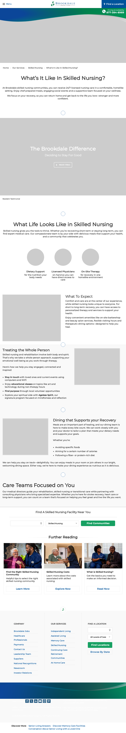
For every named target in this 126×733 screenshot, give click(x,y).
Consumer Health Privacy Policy (48, 707)
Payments (19, 644)
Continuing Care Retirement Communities (59, 654)
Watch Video (63, 165)
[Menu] (7, 4)
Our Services (18, 68)
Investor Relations (23, 673)
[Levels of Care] (62, 523)
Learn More (22, 588)
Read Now (103, 588)
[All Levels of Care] (100, 637)
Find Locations (100, 645)
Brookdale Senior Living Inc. (30, 716)
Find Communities (98, 523)
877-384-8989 (115, 12)
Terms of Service (86, 710)
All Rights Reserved (51, 716)
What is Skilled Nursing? (100, 572)
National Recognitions (25, 663)
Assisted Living (58, 636)
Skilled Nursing (35, 68)
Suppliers (18, 659)
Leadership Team (22, 654)
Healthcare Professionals (20, 638)
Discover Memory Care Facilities (69, 726)
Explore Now (63, 588)
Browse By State (100, 652)
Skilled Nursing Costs (57, 572)
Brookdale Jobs (21, 631)
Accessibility (17, 710)
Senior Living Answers (40, 726)
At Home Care (58, 663)
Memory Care (57, 640)
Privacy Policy (26, 707)
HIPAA (15, 707)
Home (6, 68)
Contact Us (19, 649)
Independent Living (61, 631)
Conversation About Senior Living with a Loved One (54, 729)
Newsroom (19, 668)
